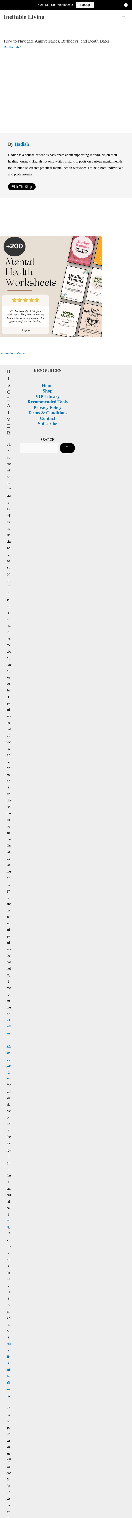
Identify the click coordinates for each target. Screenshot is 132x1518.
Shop (49, 342)
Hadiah (21, 95)
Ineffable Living (24, 17)
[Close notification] (126, 5)
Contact (49, 369)
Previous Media (12, 304)
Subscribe (49, 375)
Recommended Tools (49, 353)
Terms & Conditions (49, 364)
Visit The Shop (22, 138)
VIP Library (49, 347)
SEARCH (49, 391)
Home (49, 336)
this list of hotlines (10, 990)
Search (69, 399)
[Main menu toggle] (123, 17)
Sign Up (85, 5)
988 (9, 899)
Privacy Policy (49, 358)
